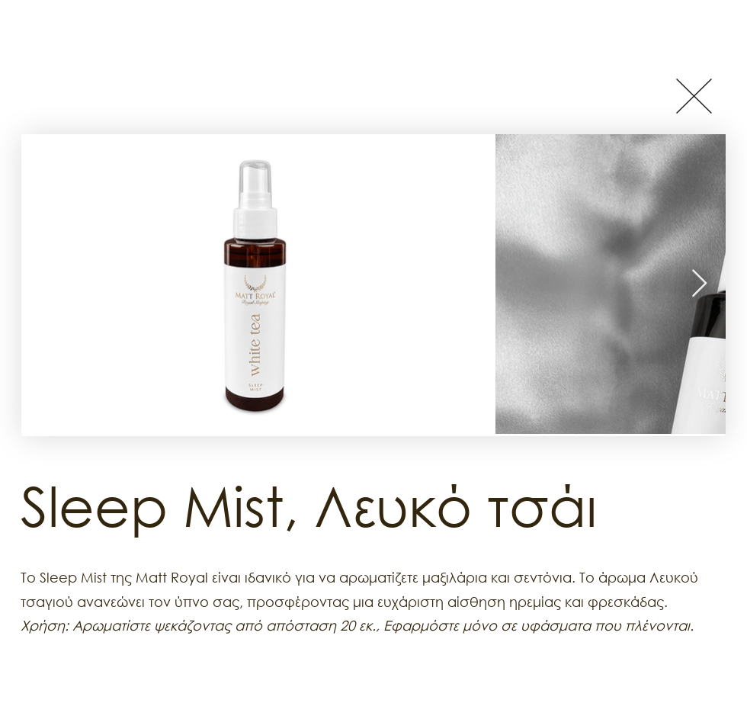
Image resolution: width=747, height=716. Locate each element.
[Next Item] (699, 284)
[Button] (693, 95)
